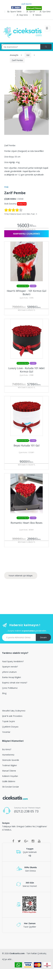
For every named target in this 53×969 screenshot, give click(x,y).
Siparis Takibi (14, 11)
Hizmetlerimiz (8, 754)
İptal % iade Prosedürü (12, 716)
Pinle (6, 187)
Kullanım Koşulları (10, 776)
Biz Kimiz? (6, 749)
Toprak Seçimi (8, 721)
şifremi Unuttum (9, 672)
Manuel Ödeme (34, 8)
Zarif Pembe (17, 60)
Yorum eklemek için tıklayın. (20, 575)
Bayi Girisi (22, 15)
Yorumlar (6, 732)
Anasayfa (14, 55)
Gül (27, 55)
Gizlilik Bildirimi (8, 781)
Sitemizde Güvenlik (10, 760)
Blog (4, 693)
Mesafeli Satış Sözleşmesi (13, 710)
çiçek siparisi (26, 4)
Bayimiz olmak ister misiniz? (14, 682)
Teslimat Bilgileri (9, 765)
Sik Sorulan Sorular (10, 786)
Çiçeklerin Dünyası (10, 726)
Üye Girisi (44, 11)
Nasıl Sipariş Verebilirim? (12, 661)
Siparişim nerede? (10, 666)
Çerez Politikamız (10, 688)
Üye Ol (30, 11)
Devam (43, 637)
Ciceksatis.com (17, 953)
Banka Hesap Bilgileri (11, 677)
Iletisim (36, 15)
